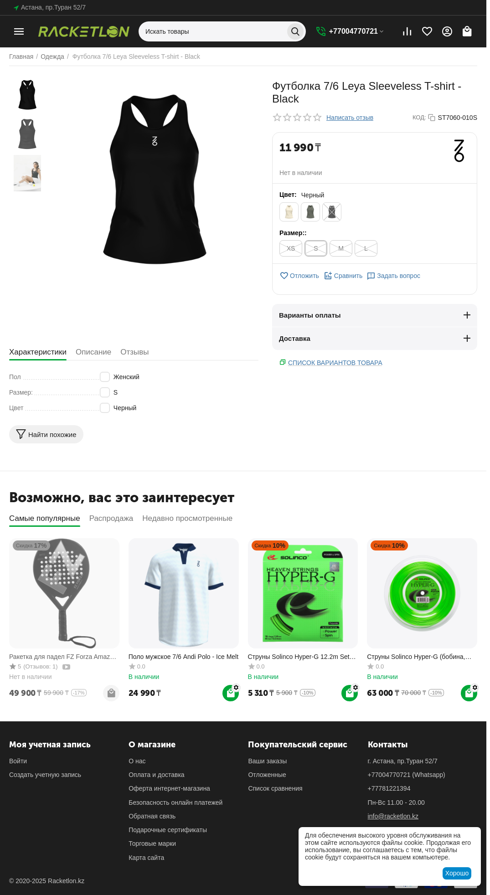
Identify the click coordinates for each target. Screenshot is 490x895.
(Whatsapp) (406, 774)
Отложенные (267, 774)
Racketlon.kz (66, 881)
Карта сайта (146, 857)
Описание (93, 352)
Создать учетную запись (45, 774)
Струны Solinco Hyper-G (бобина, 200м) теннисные (416, 657)
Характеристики (38, 352)
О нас (137, 761)
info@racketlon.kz (393, 816)
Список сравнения (275, 788)
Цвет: (288, 194)
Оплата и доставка (156, 774)
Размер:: (293, 233)
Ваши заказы (267, 761)
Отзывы (134, 352)
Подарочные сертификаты (168, 829)
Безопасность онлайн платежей (175, 802)
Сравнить (343, 275)
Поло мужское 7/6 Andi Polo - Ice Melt (183, 656)
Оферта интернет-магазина (169, 788)
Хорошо (457, 873)
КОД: (419, 117)
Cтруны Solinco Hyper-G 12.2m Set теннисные (299, 657)
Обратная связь (152, 816)
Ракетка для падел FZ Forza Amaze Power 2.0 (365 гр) (61, 657)
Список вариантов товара (335, 362)
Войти (18, 761)
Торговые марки (152, 843)
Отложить (299, 275)
